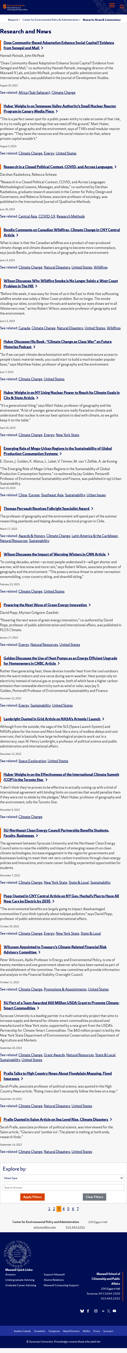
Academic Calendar (22, 1331)
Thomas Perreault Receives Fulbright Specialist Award (48, 508)
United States (66, 153)
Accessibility (39, 1331)
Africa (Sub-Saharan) (34, 92)
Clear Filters (94, 1197)
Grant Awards (54, 1055)
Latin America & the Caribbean (95, 535)
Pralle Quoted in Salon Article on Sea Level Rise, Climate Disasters (58, 1119)
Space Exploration (32, 761)
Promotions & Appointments (65, 989)
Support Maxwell (54, 1274)
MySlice (86, 1331)
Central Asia (27, 216)
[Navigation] (112, 6)
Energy (49, 153)
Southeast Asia (52, 495)
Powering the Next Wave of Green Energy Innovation (47, 605)
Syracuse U (108, 1331)
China (22, 495)
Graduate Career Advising (20, 1285)
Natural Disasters (57, 267)
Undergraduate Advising (20, 1280)
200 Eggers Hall (110, 1288)
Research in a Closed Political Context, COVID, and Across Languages (60, 166)
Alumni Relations (54, 1280)
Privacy (96, 1331)
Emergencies (54, 1331)
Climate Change (63, 92)
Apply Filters (32, 1197)
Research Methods (71, 216)
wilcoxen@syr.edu (45, 1227)
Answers (10, 1274)
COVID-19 (46, 216)
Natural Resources (13, 540)
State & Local (79, 882)
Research (13, 20)
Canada (24, 328)
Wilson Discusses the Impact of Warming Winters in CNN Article (56, 554)
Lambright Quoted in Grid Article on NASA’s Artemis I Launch (54, 719)
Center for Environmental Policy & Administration (51, 20)
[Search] (122, 7)
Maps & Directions (71, 1331)
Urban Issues (96, 495)
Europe (34, 495)
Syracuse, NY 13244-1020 (103, 1293)
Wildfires (101, 267)
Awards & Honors (31, 535)
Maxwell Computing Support (61, 1285)
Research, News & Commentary (102, 20)
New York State (67, 435)
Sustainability (75, 495)
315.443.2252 (75, 1227)
